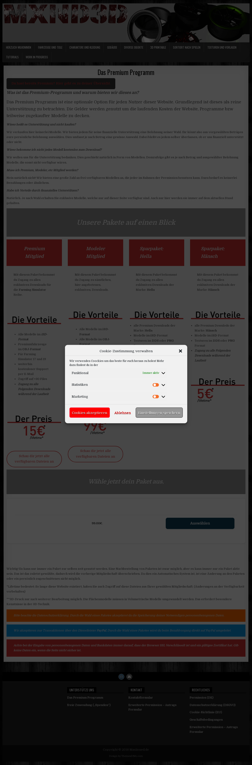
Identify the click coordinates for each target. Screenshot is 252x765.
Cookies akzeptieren (89, 447)
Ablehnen (122, 447)
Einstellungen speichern (159, 447)
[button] (180, 385)
